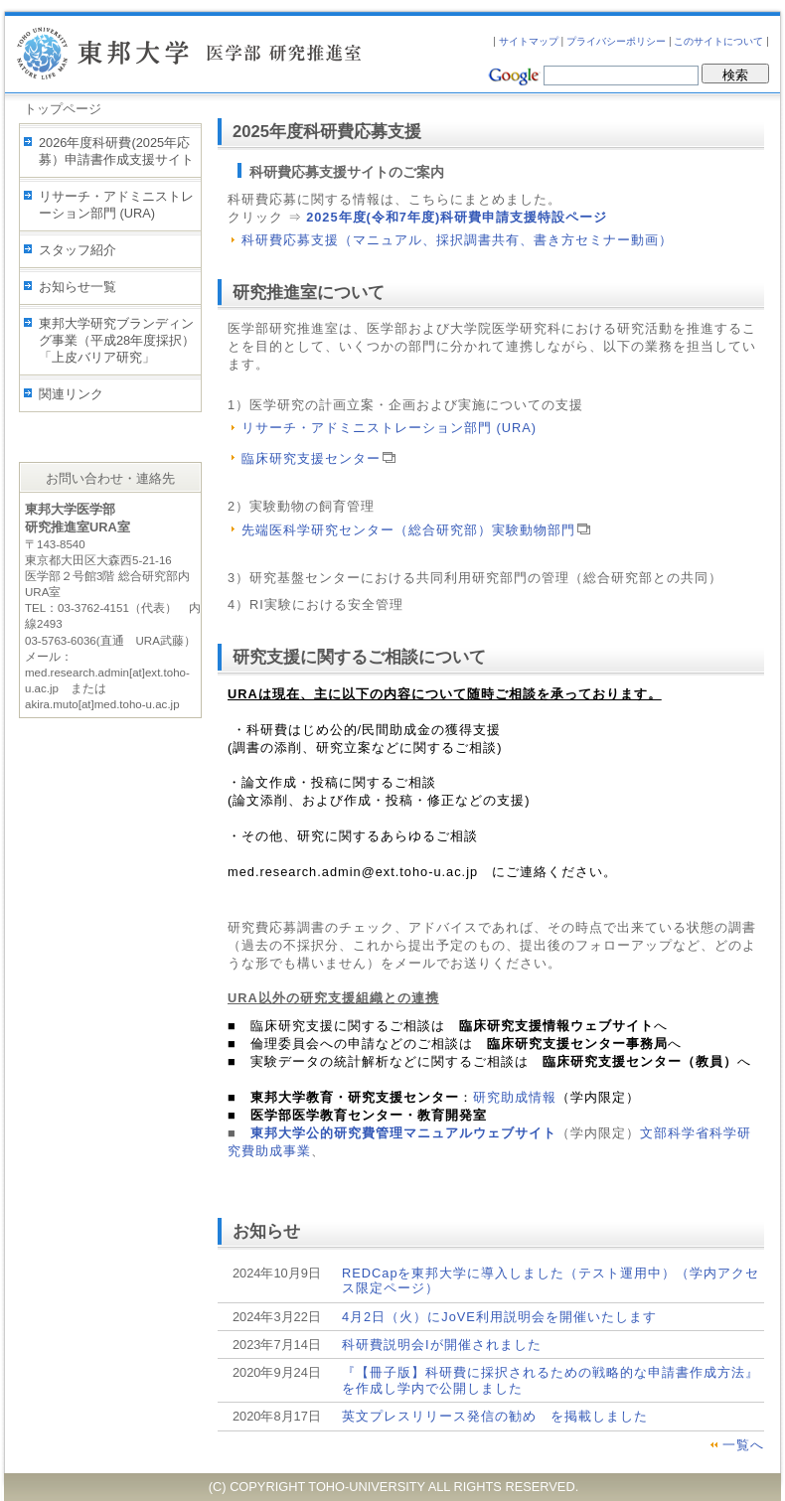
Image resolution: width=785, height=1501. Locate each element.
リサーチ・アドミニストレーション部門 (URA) (116, 205)
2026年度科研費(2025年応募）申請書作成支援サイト (116, 151)
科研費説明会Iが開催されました (442, 1344)
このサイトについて (718, 41)
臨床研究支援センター (318, 458)
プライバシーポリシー (616, 41)
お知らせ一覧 (77, 286)
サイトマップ (528, 41)
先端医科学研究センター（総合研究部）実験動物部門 (415, 530)
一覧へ (743, 1444)
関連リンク (71, 393)
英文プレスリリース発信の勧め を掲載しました (495, 1416)
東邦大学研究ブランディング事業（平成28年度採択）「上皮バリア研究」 (117, 340)
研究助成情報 (514, 1097)
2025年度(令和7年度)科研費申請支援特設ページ (456, 217)
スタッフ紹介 (77, 249)
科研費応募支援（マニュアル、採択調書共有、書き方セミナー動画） (457, 239)
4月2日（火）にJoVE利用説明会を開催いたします (499, 1316)
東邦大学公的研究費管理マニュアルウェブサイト (403, 1133)
